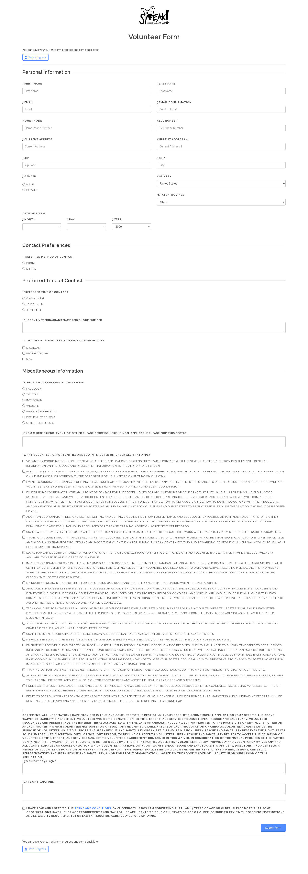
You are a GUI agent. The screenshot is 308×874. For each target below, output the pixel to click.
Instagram (32, 400)
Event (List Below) (38, 417)
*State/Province (170, 194)
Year (117, 219)
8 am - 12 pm (33, 298)
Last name (166, 83)
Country (164, 176)
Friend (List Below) (39, 411)
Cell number (167, 120)
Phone (29, 263)
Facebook (31, 388)
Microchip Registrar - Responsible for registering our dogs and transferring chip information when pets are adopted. (120, 582)
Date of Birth (33, 213)
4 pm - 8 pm (32, 309)
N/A (27, 359)
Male (28, 184)
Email (27, 102)
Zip (25, 157)
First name (32, 83)
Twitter (30, 394)
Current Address (37, 139)
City (161, 157)
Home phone (32, 120)
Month (29, 219)
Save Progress (35, 57)
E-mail (29, 268)
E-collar (31, 347)
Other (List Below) (38, 422)
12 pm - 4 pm (33, 304)
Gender (29, 176)
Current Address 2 (172, 139)
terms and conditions (92, 808)
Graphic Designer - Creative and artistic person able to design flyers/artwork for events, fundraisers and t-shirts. (118, 633)
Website (30, 405)
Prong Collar (35, 353)
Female (30, 190)
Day (71, 219)
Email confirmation (174, 102)
